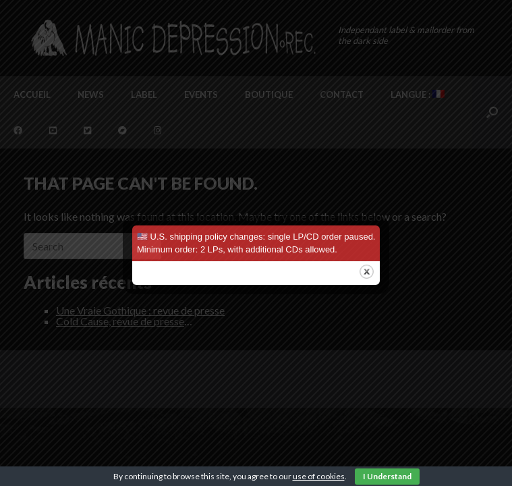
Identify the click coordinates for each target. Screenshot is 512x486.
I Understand (387, 476)
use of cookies (319, 476)
